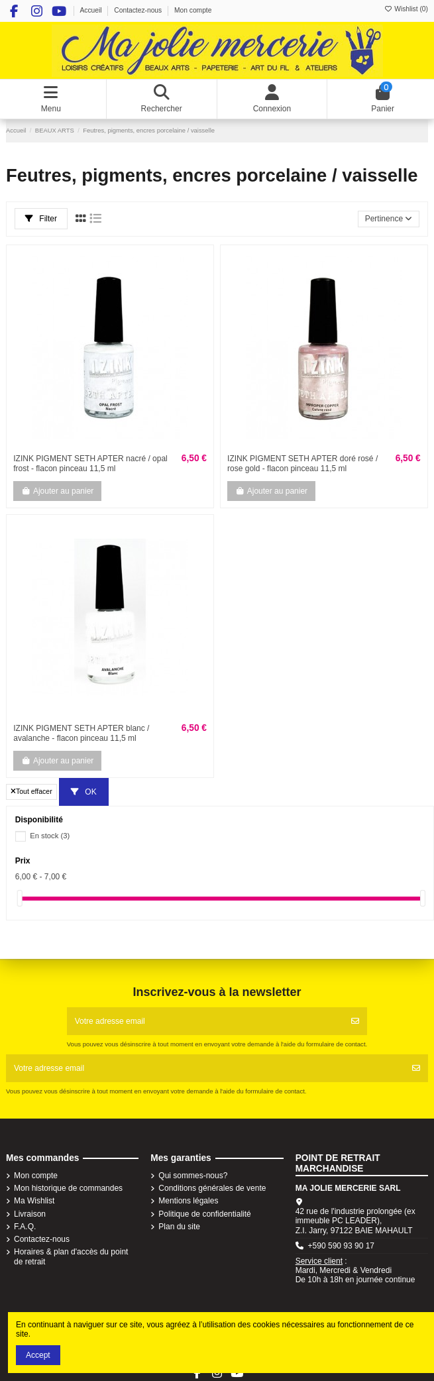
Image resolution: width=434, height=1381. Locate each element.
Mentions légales (188, 1200)
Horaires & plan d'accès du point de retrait (71, 1256)
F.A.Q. (25, 1226)
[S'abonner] (355, 1021)
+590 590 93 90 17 (341, 1245)
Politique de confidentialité (204, 1214)
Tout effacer (31, 791)
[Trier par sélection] (388, 219)
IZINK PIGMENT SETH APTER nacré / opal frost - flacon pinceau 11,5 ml (90, 463)
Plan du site (179, 1226)
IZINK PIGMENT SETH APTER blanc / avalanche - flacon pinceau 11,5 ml (81, 733)
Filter (41, 218)
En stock (50, 836)
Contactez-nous (139, 10)
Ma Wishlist (34, 1200)
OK (84, 792)
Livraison (30, 1214)
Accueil (91, 10)
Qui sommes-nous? (192, 1175)
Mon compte (193, 10)
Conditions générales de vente (212, 1188)
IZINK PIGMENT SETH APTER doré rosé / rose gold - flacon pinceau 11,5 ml (302, 463)
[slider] (20, 898)
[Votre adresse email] (206, 1021)
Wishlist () (406, 9)
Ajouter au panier (57, 491)
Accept (38, 1355)
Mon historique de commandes (68, 1188)
